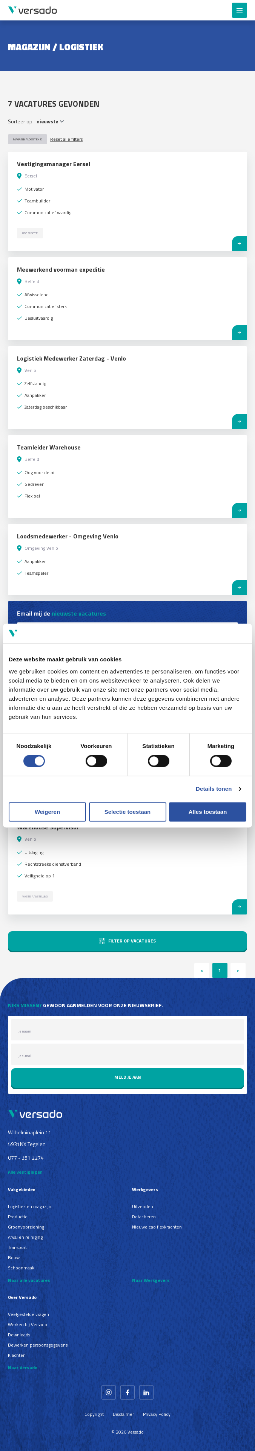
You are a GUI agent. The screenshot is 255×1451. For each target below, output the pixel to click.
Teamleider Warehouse (49, 447)
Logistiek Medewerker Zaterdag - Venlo (71, 358)
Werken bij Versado (27, 1324)
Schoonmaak (21, 1267)
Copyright (94, 1414)
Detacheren (144, 1216)
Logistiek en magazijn (29, 1206)
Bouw (14, 1257)
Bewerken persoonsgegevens (38, 1344)
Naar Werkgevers (151, 1280)
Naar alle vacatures (29, 1280)
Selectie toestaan (127, 812)
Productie (18, 1216)
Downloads (19, 1334)
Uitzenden (142, 1206)
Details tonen (214, 789)
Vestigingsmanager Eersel (53, 163)
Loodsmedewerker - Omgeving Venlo (67, 536)
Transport (17, 1247)
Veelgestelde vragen (28, 1314)
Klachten (17, 1355)
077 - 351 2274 (26, 1158)
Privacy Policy (157, 1414)
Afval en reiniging (25, 1237)
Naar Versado (22, 1367)
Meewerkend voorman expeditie (61, 269)
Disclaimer (123, 1414)
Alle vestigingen (25, 1172)
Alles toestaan (208, 812)
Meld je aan (127, 1077)
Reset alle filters (66, 139)
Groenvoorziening (26, 1226)
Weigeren (47, 812)
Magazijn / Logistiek (27, 139)
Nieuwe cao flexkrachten (157, 1226)
